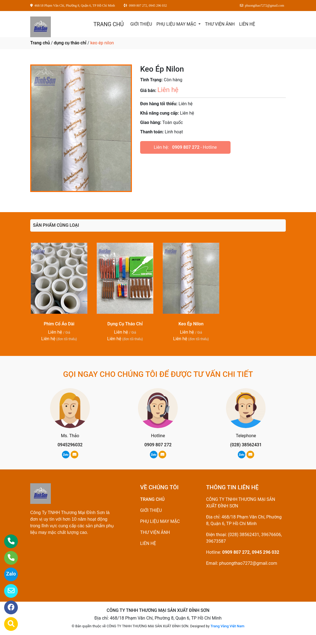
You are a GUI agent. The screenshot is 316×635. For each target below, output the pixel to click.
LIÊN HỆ (247, 24)
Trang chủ (40, 42)
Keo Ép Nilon (190, 323)
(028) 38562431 (246, 444)
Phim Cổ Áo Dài (59, 323)
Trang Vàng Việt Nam (227, 626)
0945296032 (70, 444)
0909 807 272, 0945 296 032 (250, 552)
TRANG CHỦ (108, 24)
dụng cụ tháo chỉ (70, 42)
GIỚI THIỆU (141, 24)
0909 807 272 (185, 147)
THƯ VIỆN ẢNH (220, 24)
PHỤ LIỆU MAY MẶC (176, 24)
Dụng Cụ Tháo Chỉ (125, 323)
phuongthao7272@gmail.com (248, 563)
